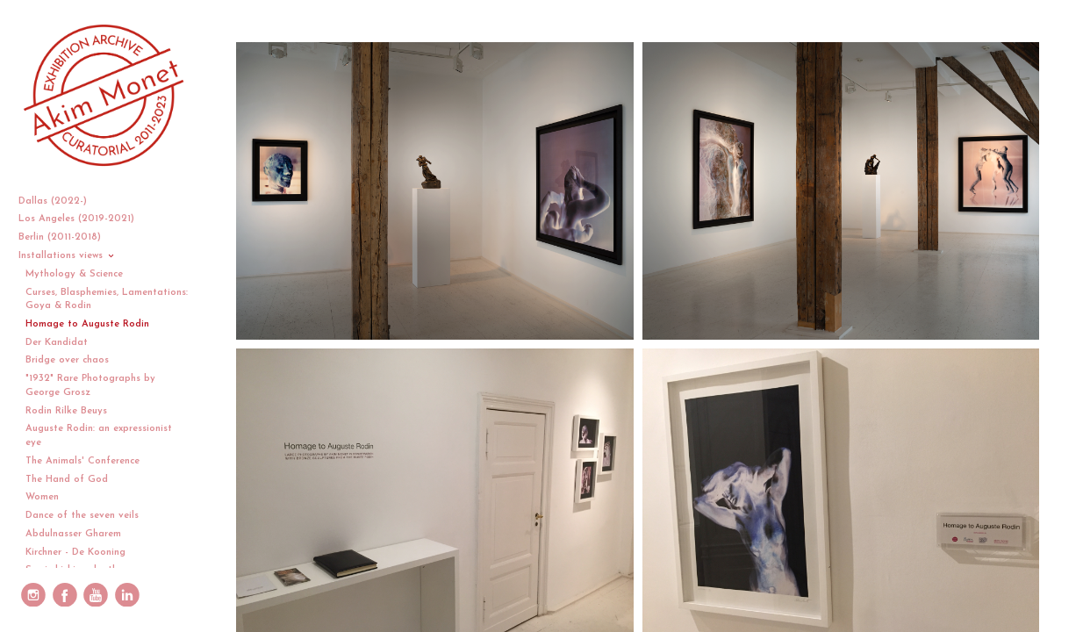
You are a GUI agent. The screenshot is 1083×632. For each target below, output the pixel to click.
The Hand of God (66, 480)
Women (42, 497)
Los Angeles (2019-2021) (82, 219)
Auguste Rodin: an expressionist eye (98, 436)
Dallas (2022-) (59, 201)
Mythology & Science (74, 274)
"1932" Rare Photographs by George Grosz (90, 386)
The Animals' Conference (82, 461)
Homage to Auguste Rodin (87, 324)
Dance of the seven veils (82, 516)
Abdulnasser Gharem (73, 534)
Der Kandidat (56, 343)
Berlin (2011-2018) (66, 237)
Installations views (67, 256)
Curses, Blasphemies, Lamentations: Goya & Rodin (106, 300)
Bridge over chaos (67, 360)
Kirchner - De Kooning (75, 552)
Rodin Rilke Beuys (66, 411)
